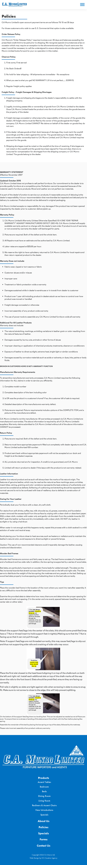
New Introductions (44, 810)
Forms (43, 839)
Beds (44, 791)
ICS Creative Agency (49, 858)
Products (43, 778)
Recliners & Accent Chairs (44, 805)
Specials (44, 814)
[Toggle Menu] (82, 4)
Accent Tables (44, 782)
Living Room (44, 800)
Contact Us (43, 846)
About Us (43, 821)
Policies (43, 827)
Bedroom (44, 786)
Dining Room (44, 796)
